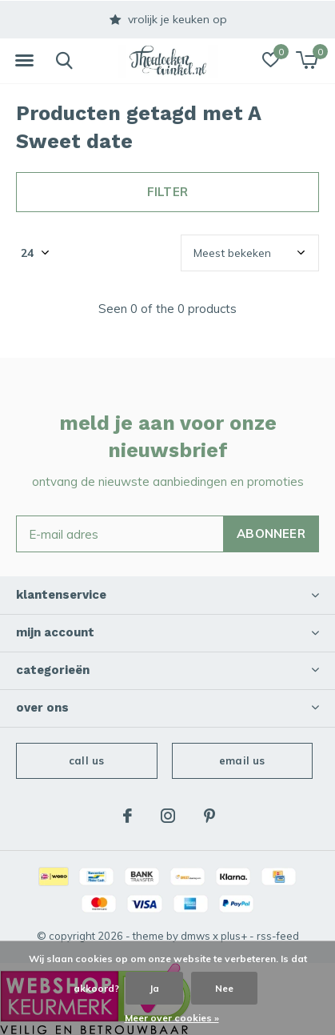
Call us (86, 760)
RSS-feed (278, 935)
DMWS (195, 935)
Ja (154, 988)
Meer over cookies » (172, 1018)
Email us (242, 760)
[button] (24, 61)
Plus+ (234, 935)
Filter (167, 191)
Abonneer (271, 533)
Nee (224, 988)
